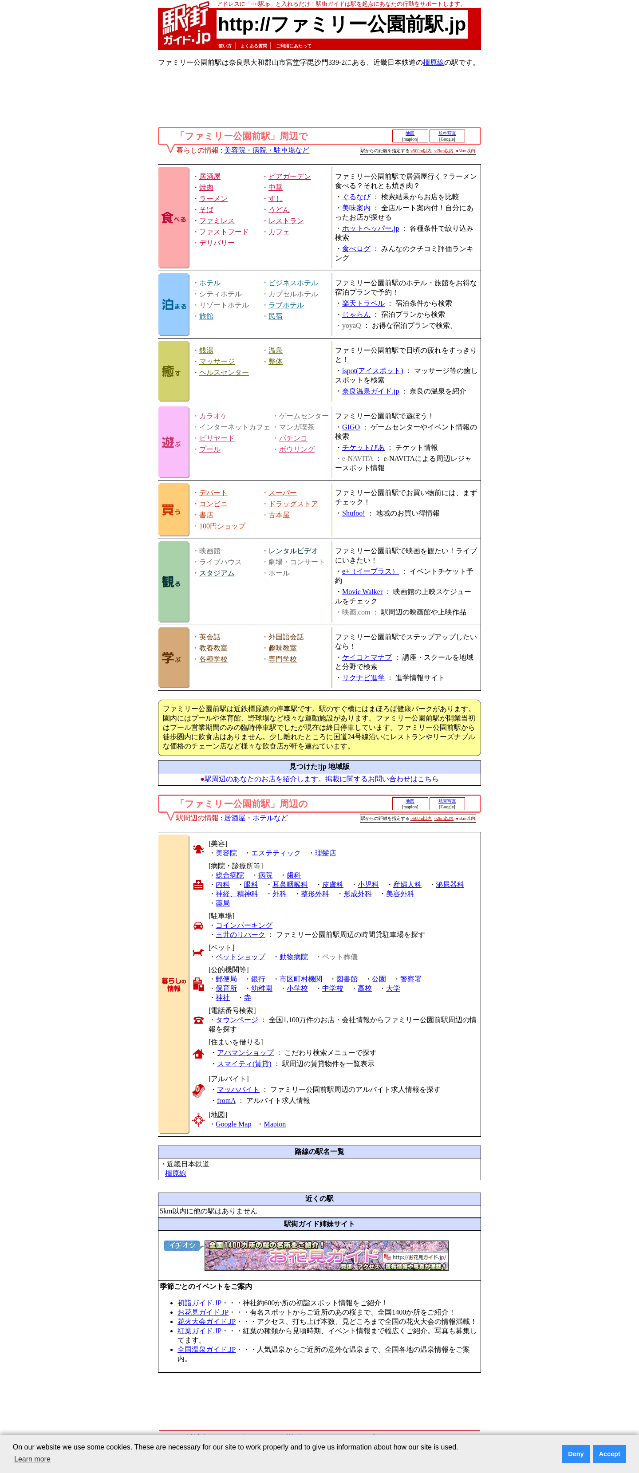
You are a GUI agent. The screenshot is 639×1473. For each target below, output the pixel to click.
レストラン (286, 220)
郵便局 (226, 979)
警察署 (411, 979)
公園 (379, 979)
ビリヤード (217, 438)
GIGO (351, 427)
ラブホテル (286, 305)
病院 (265, 875)
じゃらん (356, 314)
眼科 (251, 884)
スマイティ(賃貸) (244, 1063)
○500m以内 (421, 150)
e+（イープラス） (370, 571)
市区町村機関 (301, 979)
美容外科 (400, 894)
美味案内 (356, 208)
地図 (410, 133)
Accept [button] (609, 1453)
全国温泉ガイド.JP (207, 1349)
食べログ (356, 248)
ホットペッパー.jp (370, 228)
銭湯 (206, 350)
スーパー (282, 492)
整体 (275, 361)
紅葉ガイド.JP (199, 1331)
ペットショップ (240, 957)
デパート (213, 492)
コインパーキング (244, 925)
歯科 (294, 875)
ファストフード (224, 232)
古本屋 (279, 515)
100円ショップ (222, 526)
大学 (393, 988)
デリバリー (217, 243)
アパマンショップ (245, 1052)
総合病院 (230, 875)
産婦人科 (407, 884)
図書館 (347, 979)
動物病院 (294, 957)
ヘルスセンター (224, 372)
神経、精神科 (237, 894)
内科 (223, 884)
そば (206, 209)
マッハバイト (238, 1089)
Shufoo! (353, 513)
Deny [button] (576, 1453)
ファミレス (217, 220)
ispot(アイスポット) (372, 370)
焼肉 (206, 187)
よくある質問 (254, 45)
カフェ (279, 232)
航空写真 (447, 133)
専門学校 (282, 659)
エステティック (276, 853)
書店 (206, 515)
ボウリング (297, 449)
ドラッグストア (293, 504)
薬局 (223, 903)
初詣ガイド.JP (199, 1303)
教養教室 (213, 648)
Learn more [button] (32, 1459)
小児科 (368, 884)
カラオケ (213, 416)
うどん (279, 209)
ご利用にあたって (294, 45)
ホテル (210, 283)
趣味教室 (282, 648)
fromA (226, 1100)
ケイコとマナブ (367, 657)
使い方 (225, 45)
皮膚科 (332, 884)
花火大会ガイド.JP (207, 1321)
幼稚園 (261, 988)
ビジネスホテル (293, 283)
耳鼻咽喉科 (290, 884)
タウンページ (237, 1020)
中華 (275, 187)
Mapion (275, 1124)
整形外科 (315, 894)
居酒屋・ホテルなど (256, 818)
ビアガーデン (289, 176)
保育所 (226, 988)
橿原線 (433, 62)
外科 (279, 894)
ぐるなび (356, 197)
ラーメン (213, 198)
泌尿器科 (450, 884)
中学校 (332, 988)
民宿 (275, 316)
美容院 (226, 853)
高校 (365, 988)
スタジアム (217, 573)
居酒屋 (210, 176)
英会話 (210, 637)
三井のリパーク (240, 934)
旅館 (206, 316)
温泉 (275, 350)
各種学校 (213, 659)
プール (210, 449)
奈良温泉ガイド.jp (370, 391)
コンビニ (213, 504)
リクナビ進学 (363, 677)
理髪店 (325, 853)
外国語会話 (286, 637)
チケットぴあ (363, 447)
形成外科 (357, 894)
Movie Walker (362, 591)
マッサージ (217, 361)
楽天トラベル (363, 303)
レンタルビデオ (293, 551)
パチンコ (293, 438)
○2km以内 (444, 150)
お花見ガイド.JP (203, 1312)
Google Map (233, 1124)
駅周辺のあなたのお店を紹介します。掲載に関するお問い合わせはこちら (322, 779)
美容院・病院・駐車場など (266, 150)
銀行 (258, 979)
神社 (223, 997)
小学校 (297, 988)
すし (275, 198)
